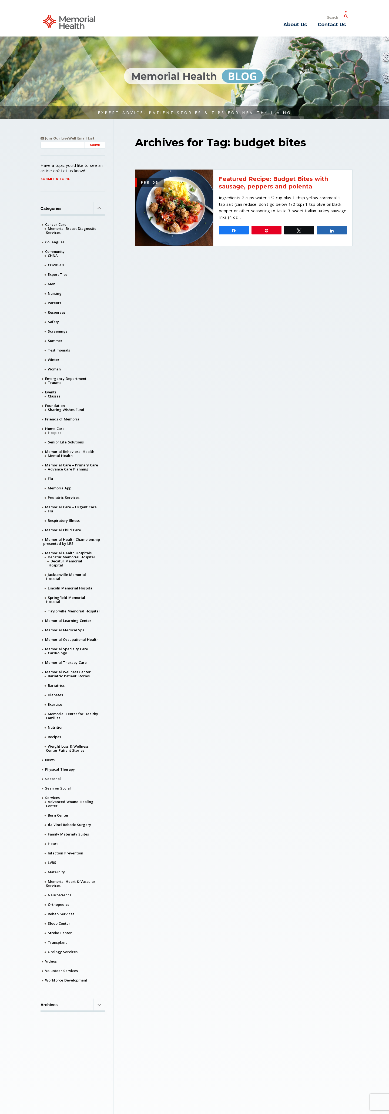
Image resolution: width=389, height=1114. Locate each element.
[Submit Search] (345, 15)
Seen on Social (58, 788)
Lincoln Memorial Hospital (70, 588)
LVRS (52, 862)
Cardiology (57, 653)
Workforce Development (66, 980)
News (50, 759)
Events (50, 392)
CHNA (53, 255)
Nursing (55, 293)
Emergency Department (65, 378)
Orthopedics (58, 904)
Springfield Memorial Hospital (65, 599)
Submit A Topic (55, 178)
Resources (56, 312)
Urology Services (63, 951)
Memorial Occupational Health (72, 639)
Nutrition (55, 727)
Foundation (55, 405)
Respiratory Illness (64, 520)
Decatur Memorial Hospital (71, 557)
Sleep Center (59, 923)
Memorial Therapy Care (66, 662)
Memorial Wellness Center (68, 671)
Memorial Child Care (63, 530)
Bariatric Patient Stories (69, 676)
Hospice (55, 432)
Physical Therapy (60, 769)
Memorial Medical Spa (65, 630)
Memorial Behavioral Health (69, 451)
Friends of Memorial (63, 419)
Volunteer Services (61, 970)
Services (52, 797)
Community (55, 251)
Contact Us (332, 24)
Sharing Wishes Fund (66, 409)
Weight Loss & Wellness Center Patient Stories (67, 748)
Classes (54, 396)
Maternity (56, 872)
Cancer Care (55, 224)
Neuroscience (60, 895)
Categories (73, 208)
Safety (53, 321)
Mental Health (60, 455)
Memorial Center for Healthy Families (72, 715)
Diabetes (55, 694)
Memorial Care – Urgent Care (71, 507)
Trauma (55, 382)
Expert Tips (57, 274)
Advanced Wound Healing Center (69, 803)
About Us (295, 24)
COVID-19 (55, 265)
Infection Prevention (65, 853)
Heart (53, 843)
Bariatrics (56, 685)
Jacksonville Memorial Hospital (66, 576)
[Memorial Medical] (69, 21)
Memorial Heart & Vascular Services (70, 883)
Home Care (55, 428)
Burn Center (58, 815)
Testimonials (59, 350)
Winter (53, 359)
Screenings (57, 331)
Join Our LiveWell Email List (68, 138)
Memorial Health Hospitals (68, 553)
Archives (73, 1004)
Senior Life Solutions (66, 442)
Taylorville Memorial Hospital (74, 611)
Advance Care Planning (68, 469)
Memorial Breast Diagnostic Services (71, 230)
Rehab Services (61, 913)
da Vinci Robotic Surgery (69, 824)
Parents (54, 302)
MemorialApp (59, 488)
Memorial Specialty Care (66, 648)
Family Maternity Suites (68, 834)
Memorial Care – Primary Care (71, 465)
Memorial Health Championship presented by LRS (71, 541)
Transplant (57, 942)
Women (54, 369)
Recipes (54, 736)
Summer (55, 340)
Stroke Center (60, 932)
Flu (50, 478)
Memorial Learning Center (68, 620)
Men (51, 283)
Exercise (55, 704)
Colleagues (54, 242)
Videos (51, 961)
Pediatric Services (63, 497)
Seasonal (53, 778)
